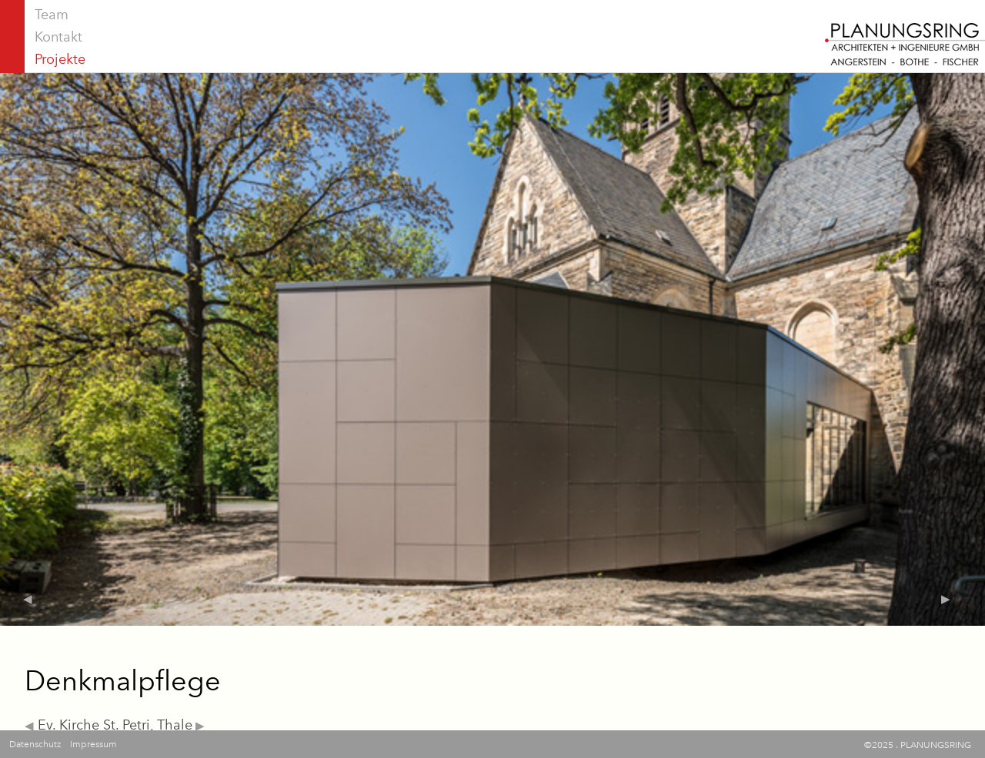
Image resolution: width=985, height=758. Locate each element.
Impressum (93, 744)
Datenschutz (35, 744)
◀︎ (29, 726)
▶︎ (198, 726)
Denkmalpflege (123, 680)
